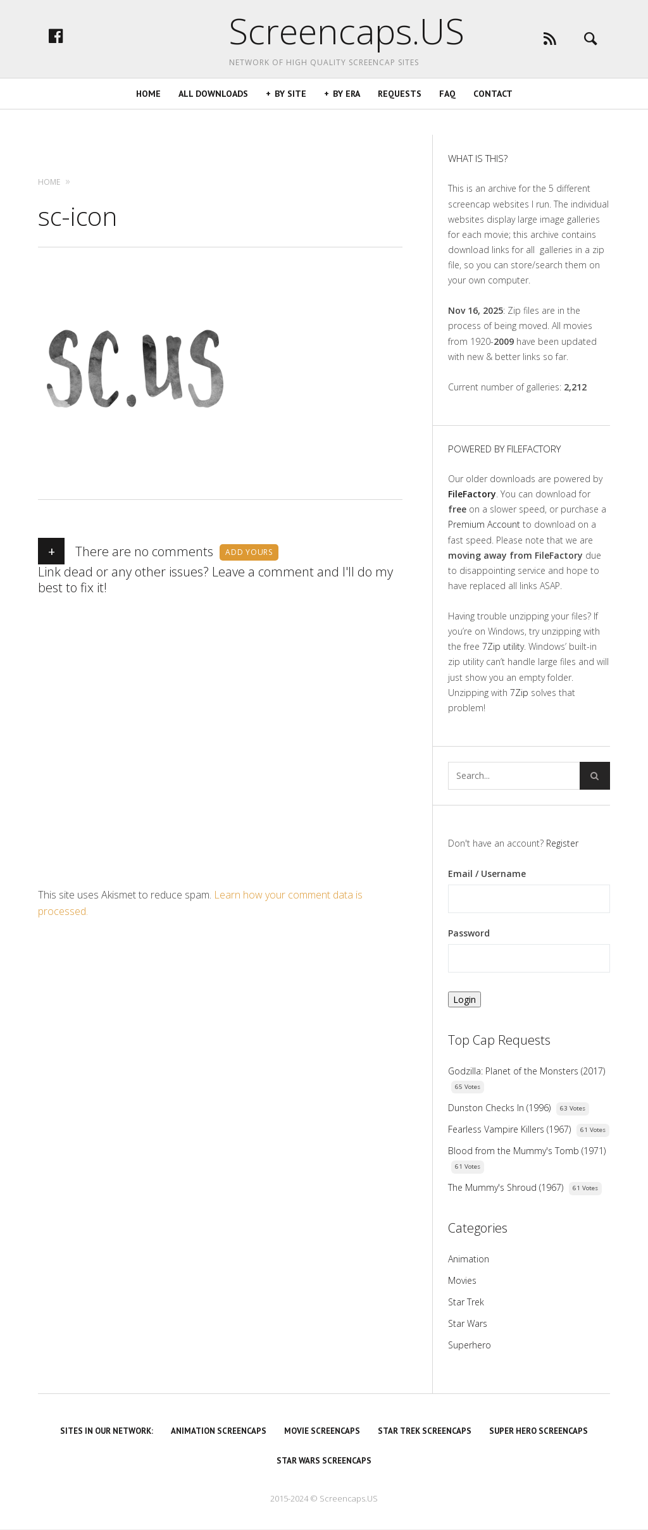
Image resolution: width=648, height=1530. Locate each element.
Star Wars (467, 1323)
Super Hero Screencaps (538, 1431)
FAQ (447, 119)
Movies (462, 1280)
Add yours (249, 552)
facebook (92, 48)
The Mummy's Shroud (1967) (505, 1187)
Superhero (469, 1345)
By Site (290, 119)
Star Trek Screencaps (424, 1431)
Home (148, 119)
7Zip (519, 693)
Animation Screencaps (218, 1431)
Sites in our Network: (106, 1431)
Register (562, 843)
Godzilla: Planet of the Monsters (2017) (526, 1071)
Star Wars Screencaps (324, 1460)
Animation (468, 1259)
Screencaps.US (323, 37)
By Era (346, 119)
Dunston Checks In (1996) (499, 1108)
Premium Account (484, 524)
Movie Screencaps (322, 1431)
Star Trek (466, 1302)
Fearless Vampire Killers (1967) (509, 1129)
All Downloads (213, 119)
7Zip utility (503, 646)
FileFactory (472, 494)
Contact (493, 119)
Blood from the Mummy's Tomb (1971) (527, 1151)
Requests (399, 119)
